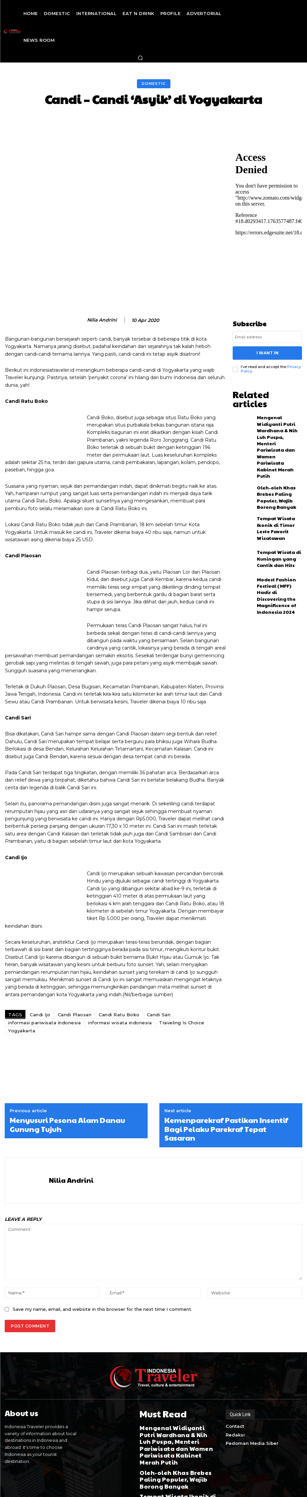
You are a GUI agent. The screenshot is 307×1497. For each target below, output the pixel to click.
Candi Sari (159, 985)
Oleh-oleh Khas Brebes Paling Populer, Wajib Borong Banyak (278, 446)
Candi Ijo (40, 985)
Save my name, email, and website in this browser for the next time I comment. (102, 1279)
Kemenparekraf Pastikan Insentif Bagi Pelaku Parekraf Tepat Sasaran (226, 1099)
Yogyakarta (21, 1001)
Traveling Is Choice (182, 993)
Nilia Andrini (102, 320)
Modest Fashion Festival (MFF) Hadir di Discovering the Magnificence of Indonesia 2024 (278, 535)
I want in (267, 351)
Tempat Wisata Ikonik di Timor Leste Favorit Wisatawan (278, 476)
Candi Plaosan (75, 985)
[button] (140, 57)
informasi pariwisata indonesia (44, 993)
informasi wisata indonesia (120, 993)
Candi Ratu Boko (119, 985)
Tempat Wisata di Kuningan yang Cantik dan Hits (278, 505)
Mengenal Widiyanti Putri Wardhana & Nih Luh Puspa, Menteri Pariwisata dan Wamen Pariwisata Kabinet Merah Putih (279, 414)
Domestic (153, 83)
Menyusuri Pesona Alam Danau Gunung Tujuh (67, 1095)
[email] (267, 337)
